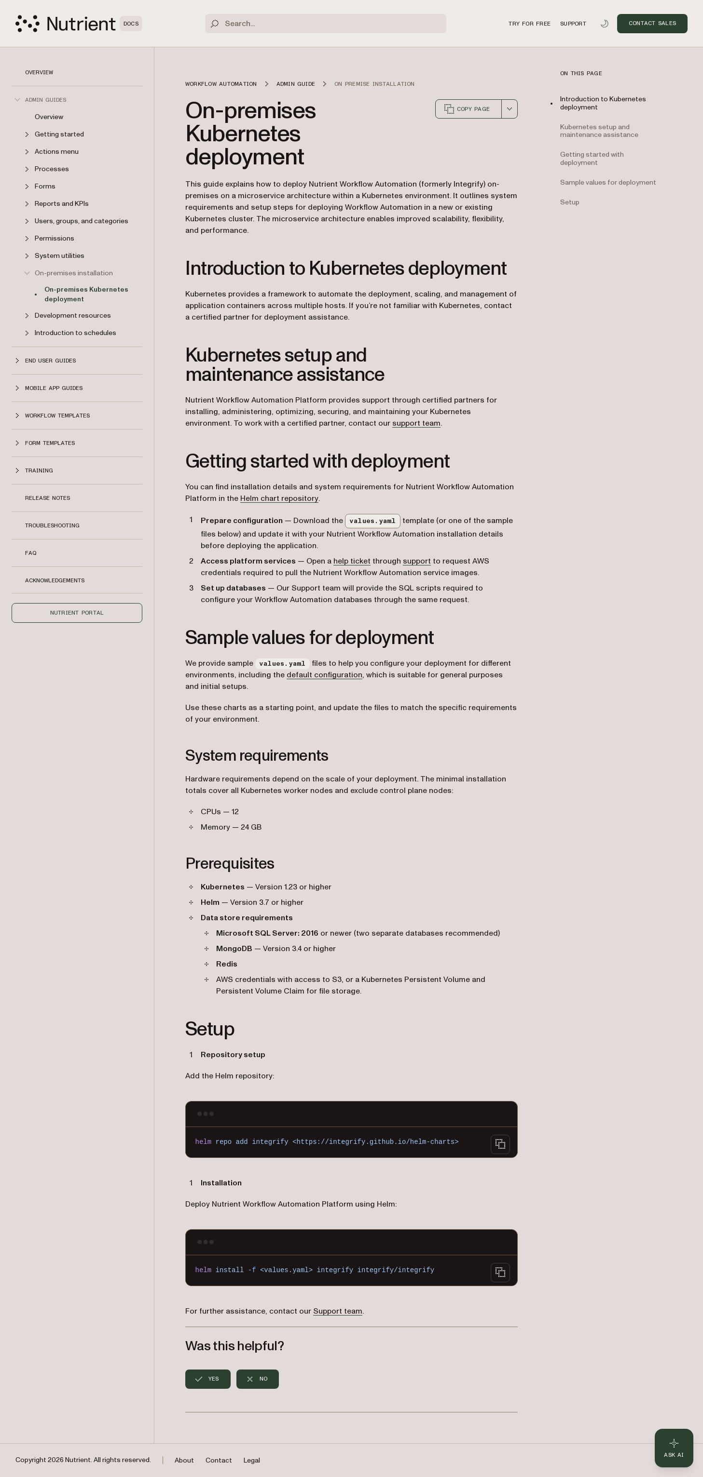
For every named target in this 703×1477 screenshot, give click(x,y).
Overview (39, 72)
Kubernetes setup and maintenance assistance (599, 131)
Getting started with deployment (592, 158)
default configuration (324, 675)
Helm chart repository (279, 498)
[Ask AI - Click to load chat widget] (674, 1448)
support (417, 561)
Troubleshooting (52, 525)
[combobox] (509, 109)
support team (416, 423)
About (184, 1460)
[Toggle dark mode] (604, 23)
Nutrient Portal (77, 613)
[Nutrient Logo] (78, 23)
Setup (569, 202)
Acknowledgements (54, 580)
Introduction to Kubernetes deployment (603, 103)
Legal (252, 1460)
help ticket (352, 561)
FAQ (30, 553)
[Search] (325, 23)
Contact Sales (652, 23)
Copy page (466, 109)
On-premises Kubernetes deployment (86, 294)
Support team (337, 1311)
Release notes (47, 498)
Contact (219, 1460)
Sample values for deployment (608, 182)
